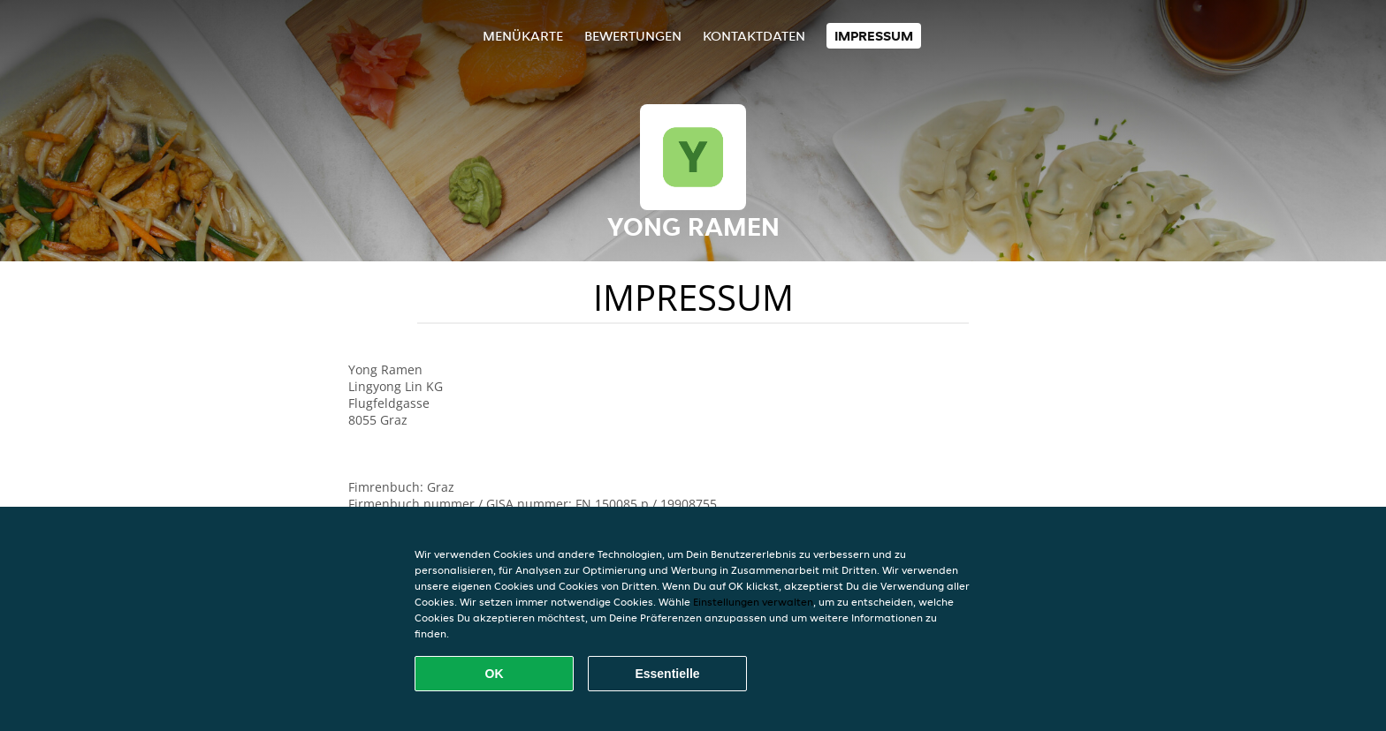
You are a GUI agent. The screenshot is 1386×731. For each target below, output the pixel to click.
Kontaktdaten (754, 35)
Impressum (873, 35)
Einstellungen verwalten (753, 601)
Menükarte (523, 35)
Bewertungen (633, 35)
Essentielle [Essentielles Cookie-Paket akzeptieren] (667, 674)
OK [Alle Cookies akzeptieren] (494, 674)
